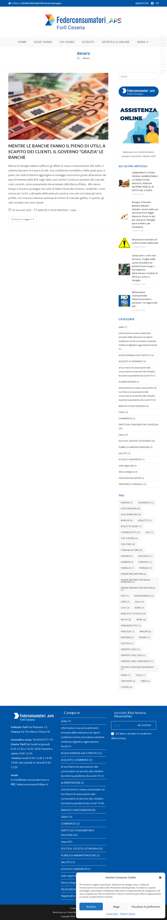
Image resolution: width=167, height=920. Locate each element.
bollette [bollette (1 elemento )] (145, 520)
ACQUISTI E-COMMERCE (131, 361)
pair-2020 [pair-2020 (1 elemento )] (127, 631)
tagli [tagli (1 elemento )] (140, 675)
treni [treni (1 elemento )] (145, 681)
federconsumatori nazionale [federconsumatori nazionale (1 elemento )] (138, 588)
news (73, 210)
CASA (121, 412)
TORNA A (34, 3)
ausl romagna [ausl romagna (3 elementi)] (131, 514)
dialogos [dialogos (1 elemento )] (145, 556)
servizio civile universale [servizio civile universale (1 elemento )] (137, 661)
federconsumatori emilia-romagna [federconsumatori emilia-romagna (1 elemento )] (136, 580)
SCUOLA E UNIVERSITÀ (130, 459)
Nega (116, 906)
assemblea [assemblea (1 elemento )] (146, 502)
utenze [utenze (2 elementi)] (126, 687)
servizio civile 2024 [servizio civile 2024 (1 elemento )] (133, 655)
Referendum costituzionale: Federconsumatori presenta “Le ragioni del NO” (144, 299)
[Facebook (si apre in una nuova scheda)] (152, 3)
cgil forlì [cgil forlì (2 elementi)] (128, 544)
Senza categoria (126, 471)
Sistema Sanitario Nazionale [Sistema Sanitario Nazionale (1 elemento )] (137, 668)
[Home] (78, 58)
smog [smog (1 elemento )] (126, 675)
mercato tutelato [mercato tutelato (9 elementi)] (133, 613)
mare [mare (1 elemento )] (139, 607)
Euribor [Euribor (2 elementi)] (127, 562)
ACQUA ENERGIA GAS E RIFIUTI (134, 355)
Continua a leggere (24, 218)
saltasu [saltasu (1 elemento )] (127, 643)
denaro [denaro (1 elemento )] (127, 556)
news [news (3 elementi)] (141, 619)
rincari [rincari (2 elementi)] (145, 631)
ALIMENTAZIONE (127, 381)
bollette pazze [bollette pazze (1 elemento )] (131, 526)
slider (121, 327)
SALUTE (122, 453)
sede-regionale (126, 465)
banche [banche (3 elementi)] (127, 520)
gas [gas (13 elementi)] (139, 601)
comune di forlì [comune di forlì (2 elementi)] (132, 550)
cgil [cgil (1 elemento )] (149, 532)
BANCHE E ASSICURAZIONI (53, 210)
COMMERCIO (125, 418)
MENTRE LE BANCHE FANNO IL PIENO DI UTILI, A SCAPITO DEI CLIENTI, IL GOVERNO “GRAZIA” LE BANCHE (57, 151)
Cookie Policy (112, 913)
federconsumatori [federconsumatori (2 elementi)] (133, 573)
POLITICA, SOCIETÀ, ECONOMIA (135, 440)
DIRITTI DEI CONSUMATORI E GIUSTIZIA (138, 424)
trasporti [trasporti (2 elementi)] (128, 681)
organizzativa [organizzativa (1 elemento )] (131, 625)
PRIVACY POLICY (127, 913)
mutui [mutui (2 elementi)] (126, 619)
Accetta (91, 906)
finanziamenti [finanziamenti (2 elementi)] (144, 595)
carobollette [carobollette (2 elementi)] (130, 532)
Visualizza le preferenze (146, 906)
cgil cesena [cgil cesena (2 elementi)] (129, 538)
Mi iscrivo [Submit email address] (144, 725)
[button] (160, 877)
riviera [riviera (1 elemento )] (144, 637)
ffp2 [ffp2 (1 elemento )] (125, 595)
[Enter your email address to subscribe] (133, 725)
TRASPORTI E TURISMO (130, 484)
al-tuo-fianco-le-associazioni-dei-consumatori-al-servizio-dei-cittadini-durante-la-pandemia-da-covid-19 (137, 371)
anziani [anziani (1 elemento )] (127, 502)
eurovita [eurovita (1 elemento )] (145, 562)
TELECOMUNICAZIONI (130, 478)
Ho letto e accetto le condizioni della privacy (131, 736)
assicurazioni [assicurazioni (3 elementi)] (130, 508)
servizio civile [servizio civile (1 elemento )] (130, 649)
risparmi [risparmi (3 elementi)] (127, 637)
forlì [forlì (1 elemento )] (125, 601)
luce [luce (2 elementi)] (125, 607)
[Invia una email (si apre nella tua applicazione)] (157, 3)
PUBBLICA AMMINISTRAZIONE (134, 447)
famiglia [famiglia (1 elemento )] (127, 568)
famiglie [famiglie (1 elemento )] (145, 568)
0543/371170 (141, 3)
